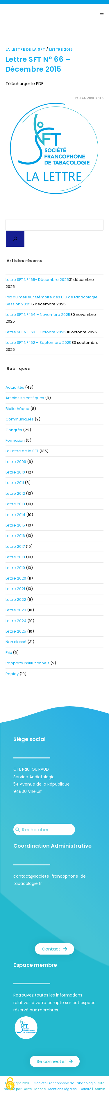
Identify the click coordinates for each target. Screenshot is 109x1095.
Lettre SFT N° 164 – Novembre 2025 (38, 314)
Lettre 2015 (61, 49)
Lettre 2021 (15, 588)
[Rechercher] (15, 239)
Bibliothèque (17, 408)
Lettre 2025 (16, 631)
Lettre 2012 (15, 493)
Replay (12, 674)
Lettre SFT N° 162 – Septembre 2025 (39, 342)
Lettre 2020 (16, 578)
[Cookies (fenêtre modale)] (10, 1084)
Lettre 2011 (15, 482)
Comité (85, 1089)
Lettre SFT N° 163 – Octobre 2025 (36, 332)
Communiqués (20, 419)
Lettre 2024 (16, 621)
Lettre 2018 (15, 557)
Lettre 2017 (15, 546)
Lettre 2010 (15, 472)
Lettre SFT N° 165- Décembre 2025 (37, 279)
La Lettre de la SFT (25, 49)
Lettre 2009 (16, 461)
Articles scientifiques (25, 398)
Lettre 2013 (15, 504)
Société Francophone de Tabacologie (65, 1083)
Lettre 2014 (15, 514)
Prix (9, 652)
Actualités (15, 387)
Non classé (16, 642)
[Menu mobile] (101, 15)
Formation (15, 440)
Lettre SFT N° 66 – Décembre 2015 (38, 64)
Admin (100, 1089)
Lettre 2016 (15, 535)
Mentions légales (62, 1089)
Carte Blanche (34, 1089)
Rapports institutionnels (27, 663)
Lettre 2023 (16, 610)
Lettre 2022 (16, 599)
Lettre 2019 (15, 568)
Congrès (14, 430)
